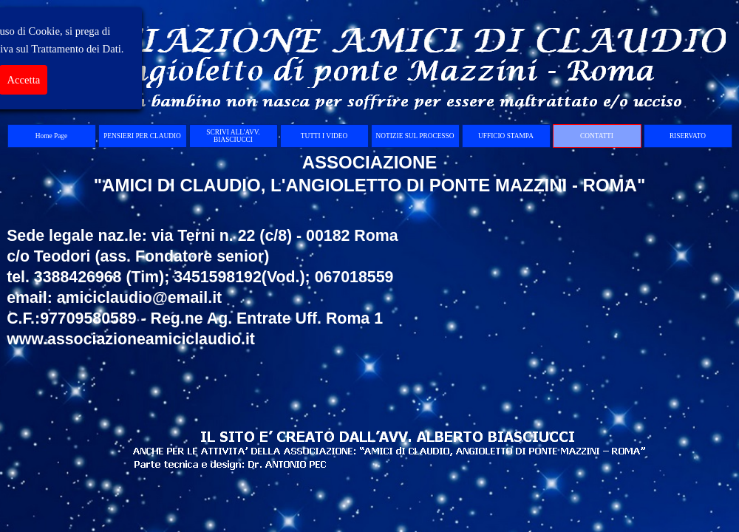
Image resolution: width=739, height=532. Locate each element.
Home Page (51, 136)
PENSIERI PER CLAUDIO (142, 136)
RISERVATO (688, 136)
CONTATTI (596, 136)
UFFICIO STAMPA (506, 136)
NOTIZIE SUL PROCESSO (415, 136)
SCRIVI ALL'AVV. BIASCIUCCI (232, 136)
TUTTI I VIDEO (324, 136)
